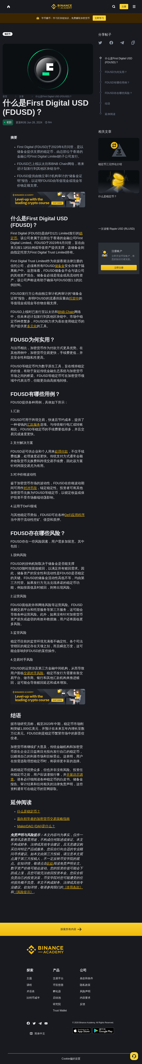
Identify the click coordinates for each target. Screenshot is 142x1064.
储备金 (60, 266)
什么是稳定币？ (28, 811)
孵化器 (57, 991)
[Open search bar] (113, 7)
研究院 (57, 1004)
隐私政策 (85, 985)
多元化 (32, 326)
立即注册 (118, 267)
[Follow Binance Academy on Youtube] (46, 1023)
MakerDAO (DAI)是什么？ (36, 826)
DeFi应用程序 (75, 515)
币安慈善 (58, 985)
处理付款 (61, 451)
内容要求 (85, 997)
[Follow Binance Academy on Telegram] (40, 1023)
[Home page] (61, 6)
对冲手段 (30, 488)
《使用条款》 (73, 887)
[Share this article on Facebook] (111, 43)
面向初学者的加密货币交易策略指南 (43, 819)
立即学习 (99, 18)
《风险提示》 (24, 892)
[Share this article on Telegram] (122, 43)
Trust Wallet (60, 1010)
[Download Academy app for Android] (103, 1031)
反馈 (82, 1004)
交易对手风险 (33, 673)
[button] (134, 7)
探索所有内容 (71, 929)
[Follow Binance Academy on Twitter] (34, 1023)
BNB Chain (66, 312)
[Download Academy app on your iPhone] (81, 1031)
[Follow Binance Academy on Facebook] (28, 1023)
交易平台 (58, 978)
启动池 (57, 997)
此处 (50, 863)
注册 (124, 6)
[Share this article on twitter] (100, 43)
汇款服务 (33, 424)
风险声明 (85, 991)
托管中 (74, 298)
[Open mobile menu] (134, 7)
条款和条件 (86, 978)
